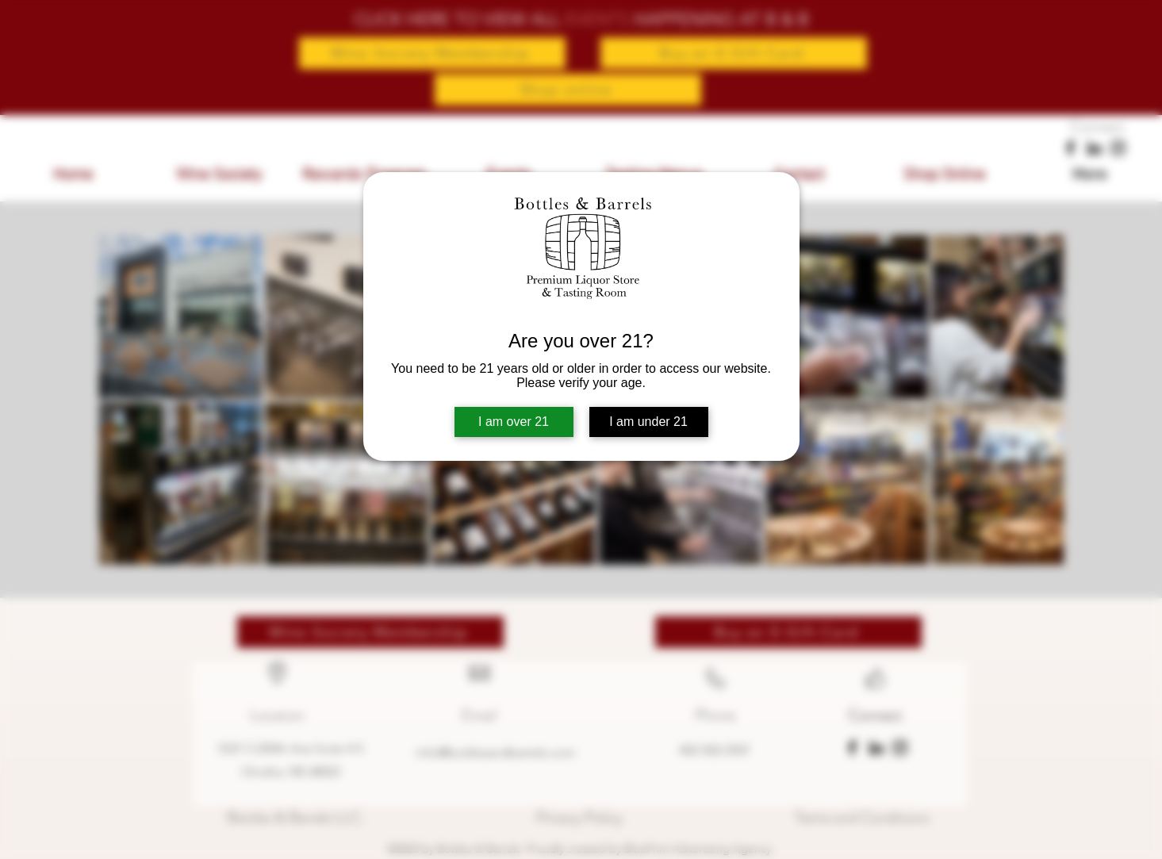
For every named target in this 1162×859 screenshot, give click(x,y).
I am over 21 (513, 421)
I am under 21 (648, 421)
